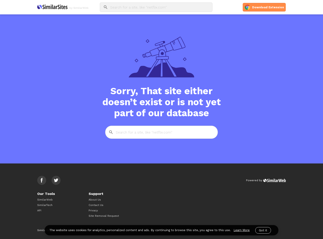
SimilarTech (44, 205)
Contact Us (96, 205)
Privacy (93, 210)
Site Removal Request (104, 215)
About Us (95, 199)
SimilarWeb (45, 199)
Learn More (242, 230)
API (39, 210)
